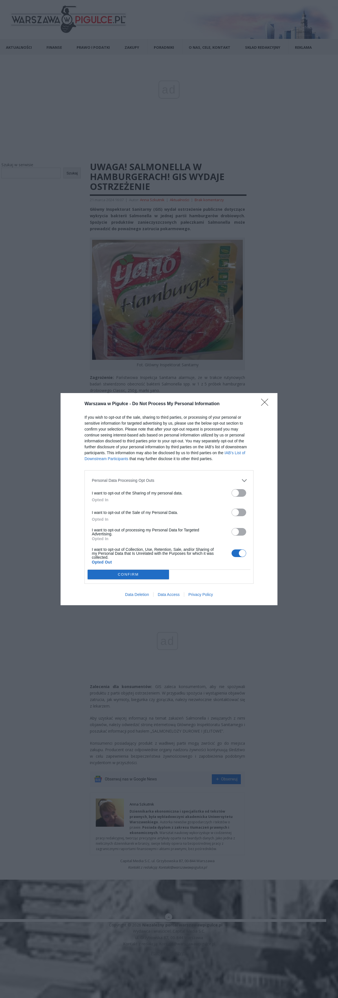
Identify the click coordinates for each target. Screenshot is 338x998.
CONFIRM (128, 574)
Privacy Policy (200, 594)
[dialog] (169, 499)
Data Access (169, 594)
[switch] (239, 493)
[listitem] (169, 481)
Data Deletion (137, 594)
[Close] (266, 404)
